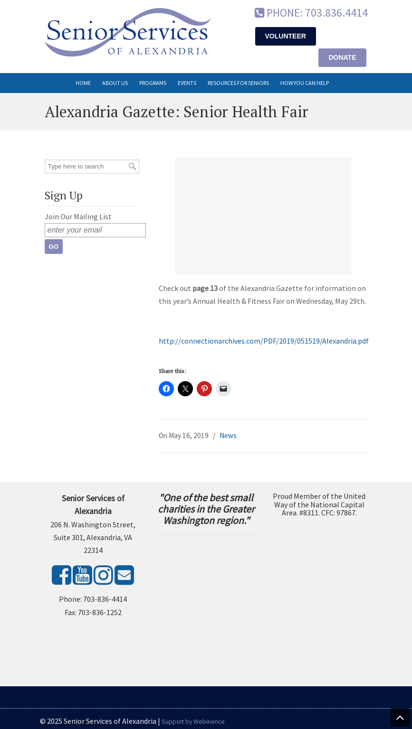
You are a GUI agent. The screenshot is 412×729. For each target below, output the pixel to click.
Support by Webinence (193, 722)
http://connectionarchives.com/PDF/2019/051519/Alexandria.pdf (264, 341)
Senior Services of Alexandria (128, 32)
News (228, 435)
